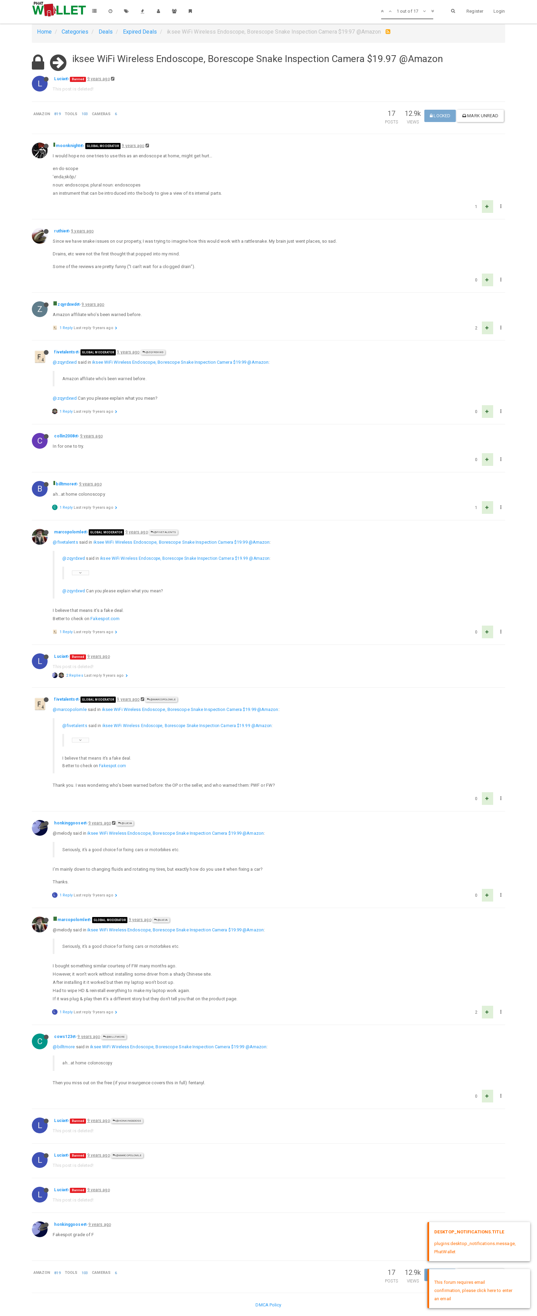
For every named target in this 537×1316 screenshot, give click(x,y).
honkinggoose (68, 823)
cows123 (63, 1036)
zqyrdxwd (67, 304)
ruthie (60, 231)
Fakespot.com (105, 618)
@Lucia (125, 823)
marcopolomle (68, 532)
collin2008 (64, 436)
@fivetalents (163, 532)
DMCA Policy (268, 1304)
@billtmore (114, 1036)
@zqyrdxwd (152, 352)
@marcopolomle (161, 699)
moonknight (68, 145)
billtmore (65, 484)
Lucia (59, 78)
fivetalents (64, 352)
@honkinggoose (127, 1120)
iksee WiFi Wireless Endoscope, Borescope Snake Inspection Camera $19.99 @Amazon (180, 362)
